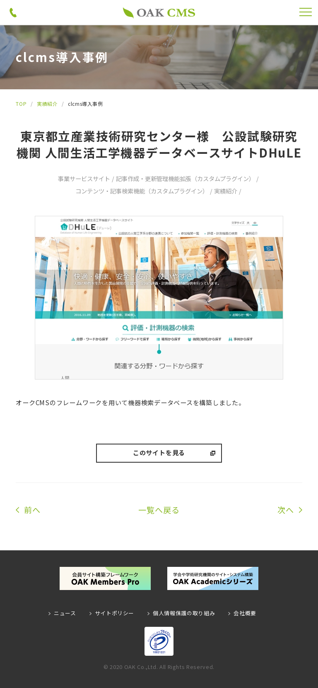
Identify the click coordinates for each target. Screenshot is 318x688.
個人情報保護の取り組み (184, 613)
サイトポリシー (114, 613)
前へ (32, 510)
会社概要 (245, 613)
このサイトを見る (159, 452)
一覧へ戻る (159, 510)
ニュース (65, 613)
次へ (285, 510)
